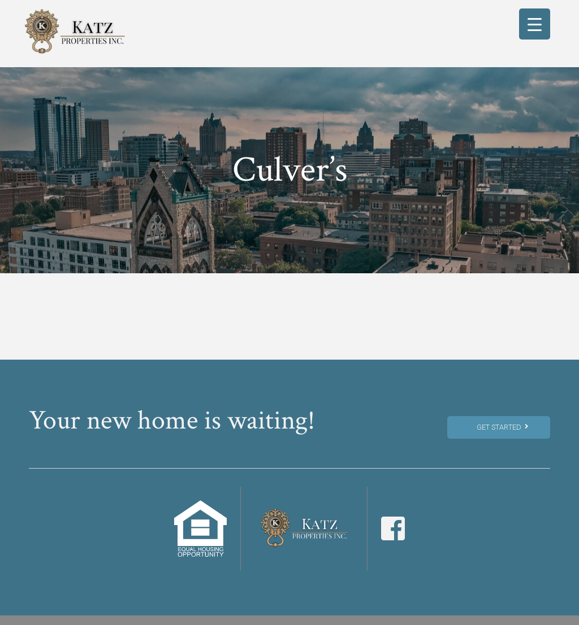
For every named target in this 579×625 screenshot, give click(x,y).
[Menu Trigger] (534, 24)
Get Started (502, 427)
